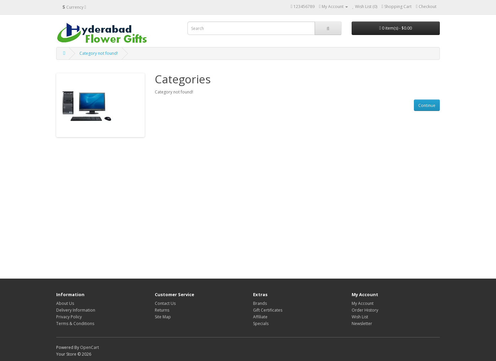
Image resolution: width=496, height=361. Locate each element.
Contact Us (165, 303)
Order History (365, 310)
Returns (162, 310)
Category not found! (98, 53)
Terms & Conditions (75, 323)
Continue (426, 105)
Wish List (360, 317)
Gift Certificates (267, 310)
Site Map (163, 317)
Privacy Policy (69, 317)
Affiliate (260, 317)
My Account (363, 303)
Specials (261, 323)
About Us (65, 303)
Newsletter (362, 323)
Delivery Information (75, 310)
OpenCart (89, 347)
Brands (260, 303)
